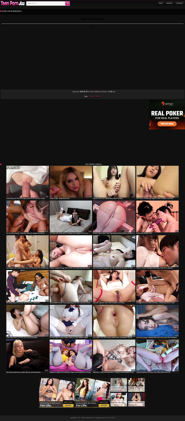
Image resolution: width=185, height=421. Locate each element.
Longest (179, 3)
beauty (98, 96)
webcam (91, 96)
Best (161, 3)
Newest (169, 3)
